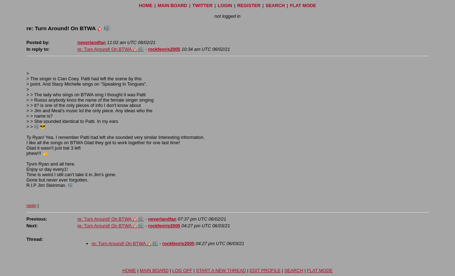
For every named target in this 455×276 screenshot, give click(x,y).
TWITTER (202, 5)
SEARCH (275, 5)
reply (31, 205)
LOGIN (225, 5)
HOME (145, 5)
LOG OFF (182, 270)
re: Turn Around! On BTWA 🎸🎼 (110, 49)
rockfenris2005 (164, 49)
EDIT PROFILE (265, 270)
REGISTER (248, 5)
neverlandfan (91, 42)
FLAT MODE (303, 5)
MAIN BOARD (172, 5)
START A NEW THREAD (221, 270)
